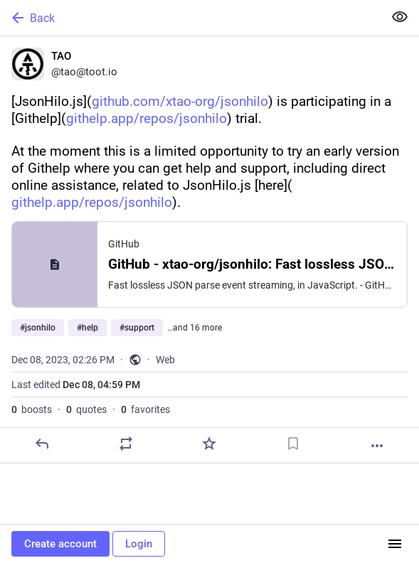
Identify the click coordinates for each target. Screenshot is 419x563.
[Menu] (395, 544)
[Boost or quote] (125, 443)
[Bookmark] (293, 443)
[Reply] (42, 443)
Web (165, 359)
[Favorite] (209, 443)
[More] (377, 445)
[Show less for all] (400, 17)
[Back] (190, 18)
